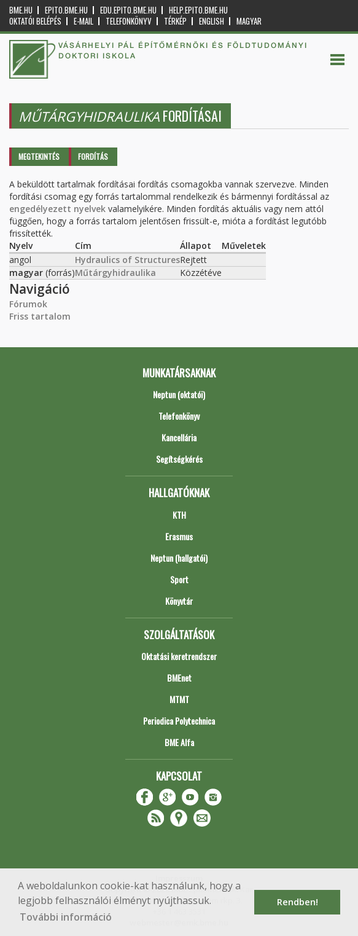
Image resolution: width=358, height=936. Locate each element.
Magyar (249, 21)
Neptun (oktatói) (179, 394)
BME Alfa (179, 742)
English (211, 21)
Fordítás (93, 156)
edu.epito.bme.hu (128, 10)
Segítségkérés (179, 458)
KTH (179, 514)
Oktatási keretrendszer (179, 656)
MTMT (179, 699)
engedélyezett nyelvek (57, 208)
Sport (179, 579)
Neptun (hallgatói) (179, 557)
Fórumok (28, 304)
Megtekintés (39, 156)
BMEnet (179, 677)
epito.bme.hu (66, 10)
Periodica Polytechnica (179, 720)
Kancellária (179, 437)
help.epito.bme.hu (198, 10)
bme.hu (21, 10)
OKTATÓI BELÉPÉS (35, 21)
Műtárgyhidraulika (115, 272)
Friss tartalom (40, 316)
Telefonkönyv (129, 21)
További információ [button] (66, 917)
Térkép (175, 21)
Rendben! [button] (297, 902)
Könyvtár (179, 600)
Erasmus (179, 536)
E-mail (83, 21)
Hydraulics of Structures (127, 259)
